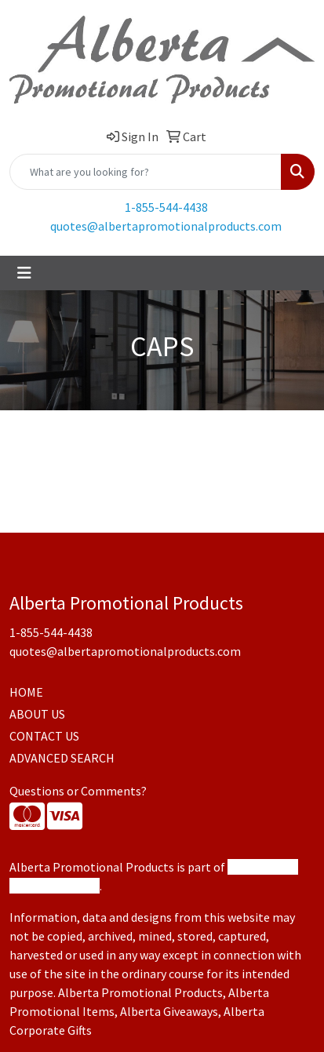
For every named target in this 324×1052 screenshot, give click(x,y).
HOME (26, 692)
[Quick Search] (145, 172)
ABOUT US (37, 714)
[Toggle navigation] (24, 273)
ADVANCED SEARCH (62, 758)
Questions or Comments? (78, 791)
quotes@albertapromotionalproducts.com (166, 226)
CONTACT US (44, 736)
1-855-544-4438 (166, 207)
